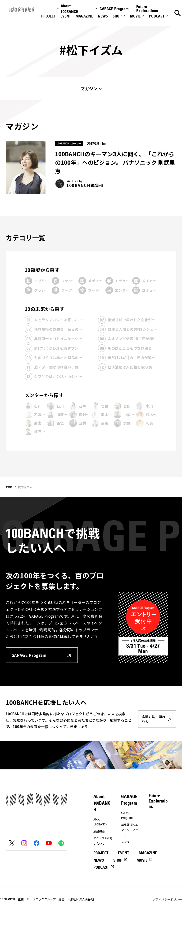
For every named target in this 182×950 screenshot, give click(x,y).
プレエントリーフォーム (129, 851)
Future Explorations (147, 8)
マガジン (89, 88)
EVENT (65, 16)
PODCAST (156, 16)
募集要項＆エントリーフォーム (129, 830)
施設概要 (99, 831)
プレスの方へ (101, 850)
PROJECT (48, 16)
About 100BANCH (69, 9)
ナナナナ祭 (100, 869)
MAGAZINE (84, 16)
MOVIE (135, 16)
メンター (126, 842)
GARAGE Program (114, 8)
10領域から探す (42, 269)
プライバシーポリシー (167, 933)
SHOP (117, 16)
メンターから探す (44, 395)
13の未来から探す (44, 308)
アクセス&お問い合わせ (102, 840)
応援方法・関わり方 (101, 859)
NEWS (103, 16)
